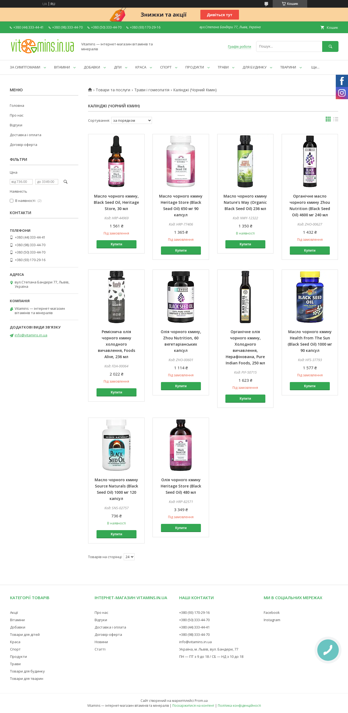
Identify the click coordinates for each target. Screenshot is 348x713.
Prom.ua (201, 700)
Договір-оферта (23, 144)
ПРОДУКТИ (194, 67)
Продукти (18, 656)
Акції (14, 612)
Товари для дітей (25, 634)
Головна (17, 105)
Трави (15, 663)
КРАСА (140, 67)
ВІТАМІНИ (62, 67)
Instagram (272, 619)
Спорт (15, 649)
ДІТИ (118, 67)
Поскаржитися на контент (193, 705)
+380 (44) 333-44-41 (194, 627)
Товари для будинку (27, 671)
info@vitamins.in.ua (31, 335)
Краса (15, 641)
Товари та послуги (113, 90)
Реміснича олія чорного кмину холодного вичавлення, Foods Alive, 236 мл (116, 344)
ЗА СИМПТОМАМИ (25, 67)
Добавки (17, 627)
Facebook (272, 612)
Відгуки (16, 125)
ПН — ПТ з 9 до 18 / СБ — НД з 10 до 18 (211, 656)
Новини (101, 641)
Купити (116, 244)
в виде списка (335, 120)
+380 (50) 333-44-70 (194, 619)
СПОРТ (166, 67)
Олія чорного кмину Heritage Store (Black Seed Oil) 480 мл (181, 486)
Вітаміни (17, 619)
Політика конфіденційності (239, 705)
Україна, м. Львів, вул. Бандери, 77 (208, 649)
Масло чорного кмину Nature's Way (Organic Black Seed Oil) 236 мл (245, 202)
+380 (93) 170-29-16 (194, 612)
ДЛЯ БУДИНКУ (254, 67)
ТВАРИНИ (288, 67)
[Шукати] (330, 46)
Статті (100, 649)
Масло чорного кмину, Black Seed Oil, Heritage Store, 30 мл (116, 202)
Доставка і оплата (25, 134)
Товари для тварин (26, 678)
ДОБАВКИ (92, 67)
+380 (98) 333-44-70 (194, 634)
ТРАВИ (223, 67)
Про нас (16, 115)
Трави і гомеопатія (151, 90)
